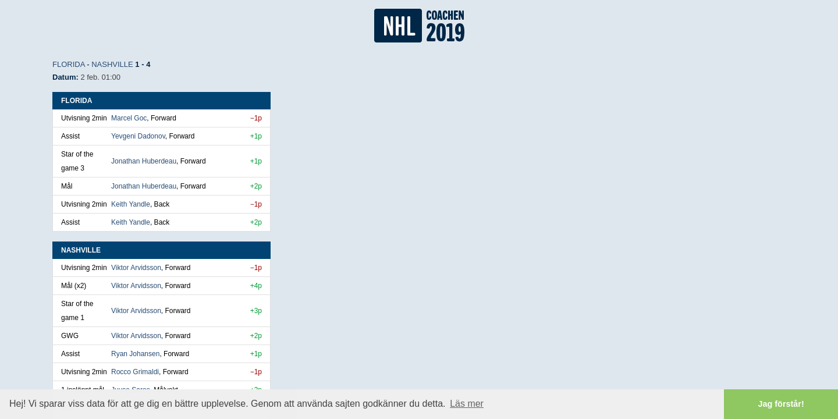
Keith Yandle (130, 204)
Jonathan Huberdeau (143, 161)
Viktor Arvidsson (136, 268)
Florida (68, 64)
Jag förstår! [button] (781, 404)
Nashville (112, 64)
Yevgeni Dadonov (138, 136)
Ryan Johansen (135, 354)
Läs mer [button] (467, 404)
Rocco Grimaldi (135, 372)
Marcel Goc (129, 118)
